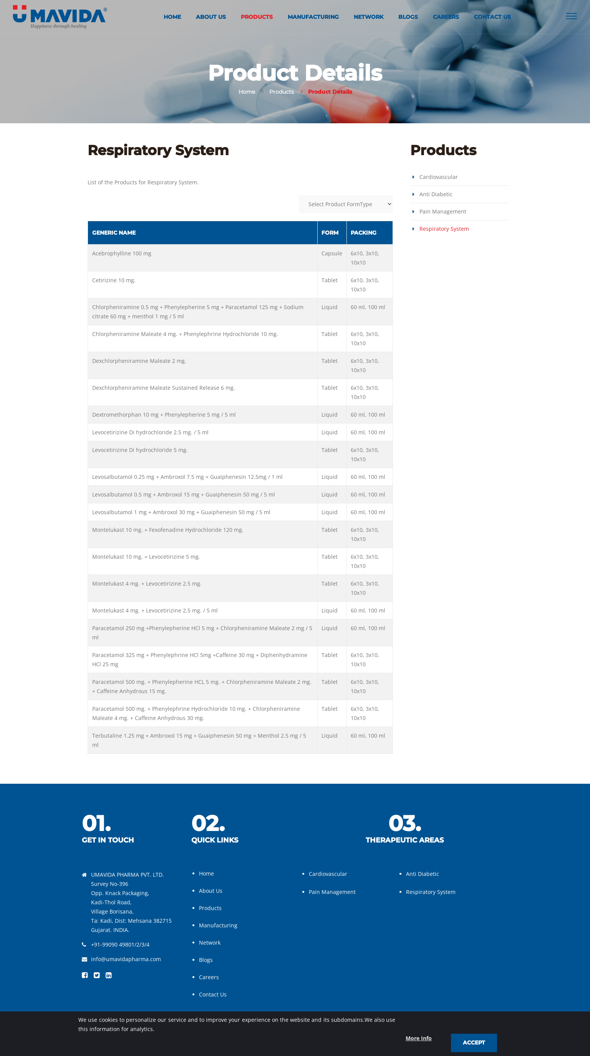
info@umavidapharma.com (126, 959)
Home (172, 17)
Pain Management (442, 211)
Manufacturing (313, 17)
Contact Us (492, 17)
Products (257, 17)
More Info (419, 1038)
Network (368, 17)
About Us (211, 17)
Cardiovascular (438, 176)
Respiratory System (444, 228)
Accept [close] (474, 1042)
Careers (446, 17)
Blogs (408, 17)
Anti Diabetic (435, 194)
